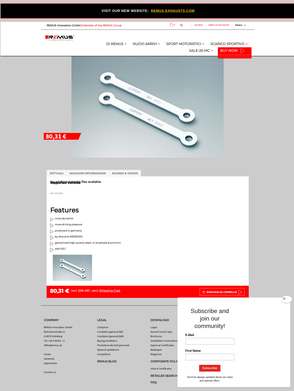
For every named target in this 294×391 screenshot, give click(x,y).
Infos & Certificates (160, 368)
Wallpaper (156, 349)
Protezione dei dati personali (113, 345)
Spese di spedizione (108, 349)
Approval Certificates (162, 345)
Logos (153, 327)
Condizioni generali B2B (110, 336)
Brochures (156, 336)
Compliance (104, 354)
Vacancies (49, 358)
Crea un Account (218, 25)
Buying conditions (107, 340)
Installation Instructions (164, 340)
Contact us (50, 372)
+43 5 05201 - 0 (56, 340)
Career (47, 354)
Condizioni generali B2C (110, 331)
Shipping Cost (109, 290)
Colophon (103, 327)
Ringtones (156, 354)
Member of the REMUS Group (102, 25)
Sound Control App (161, 331)
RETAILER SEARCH (163, 376)
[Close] (286, 300)
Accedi (198, 25)
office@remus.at (53, 345)
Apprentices (50, 363)
